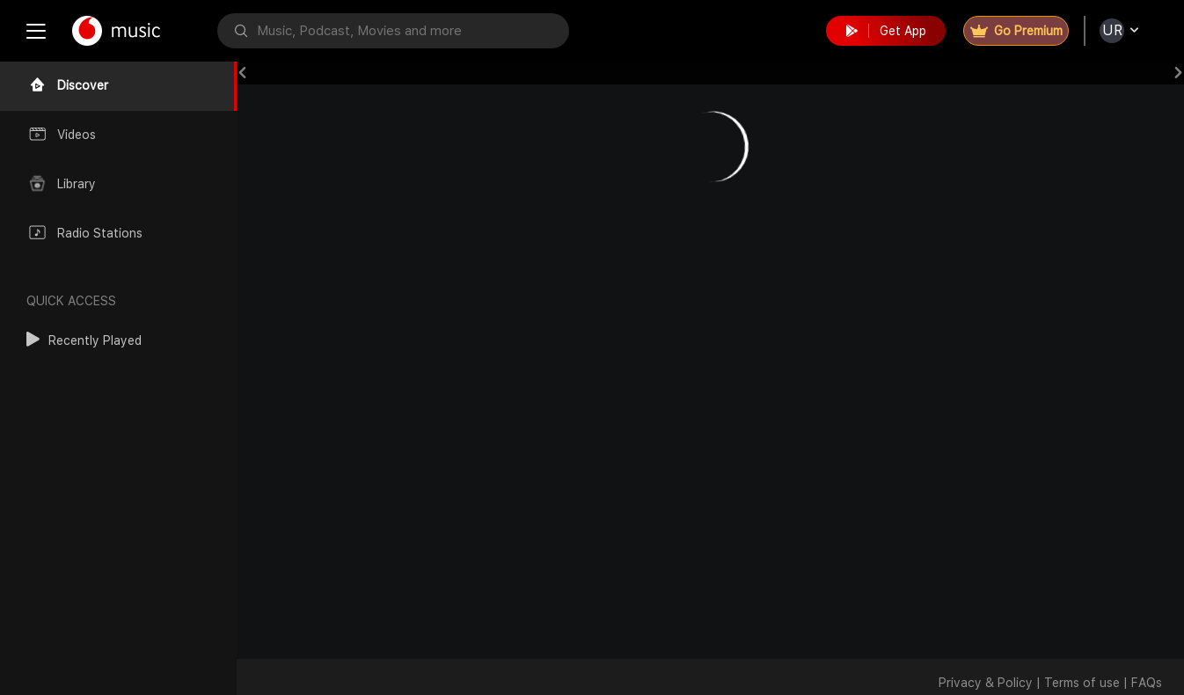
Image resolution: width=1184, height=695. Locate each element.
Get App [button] (885, 31)
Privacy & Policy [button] (986, 683)
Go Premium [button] (1016, 31)
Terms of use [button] (1082, 683)
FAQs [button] (1146, 683)
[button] (84, 340)
